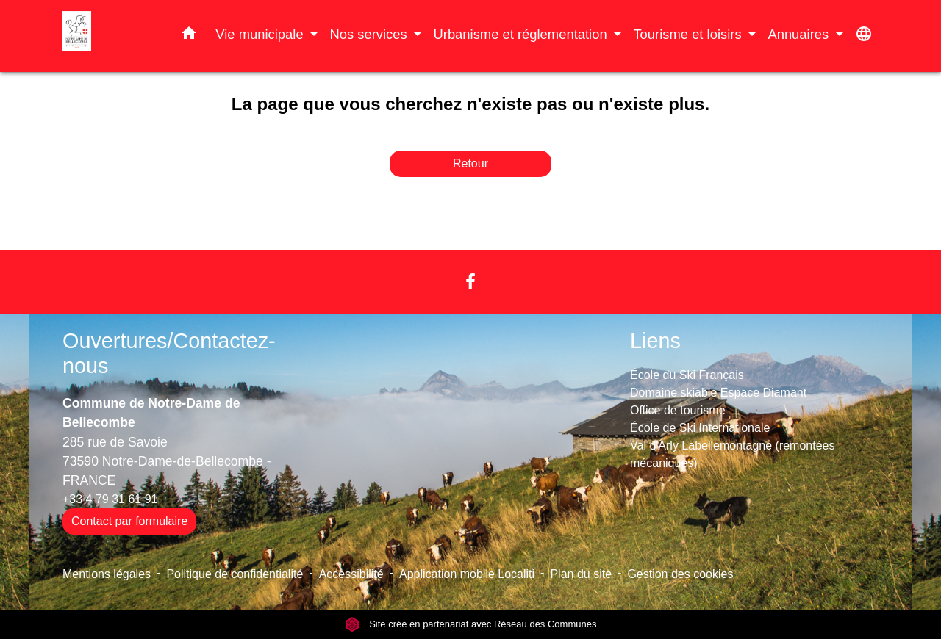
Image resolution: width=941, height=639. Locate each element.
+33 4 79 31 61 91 (109, 499)
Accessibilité (351, 574)
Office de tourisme (678, 410)
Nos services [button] (369, 34)
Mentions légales (106, 574)
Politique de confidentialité (234, 574)
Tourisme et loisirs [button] (689, 34)
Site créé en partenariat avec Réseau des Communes (471, 623)
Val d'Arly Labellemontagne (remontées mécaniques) (732, 454)
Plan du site (581, 574)
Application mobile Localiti (466, 574)
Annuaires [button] (800, 34)
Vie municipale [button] (261, 34)
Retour (470, 163)
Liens (655, 341)
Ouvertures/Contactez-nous (169, 353)
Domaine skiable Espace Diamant (718, 392)
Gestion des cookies (680, 574)
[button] (189, 36)
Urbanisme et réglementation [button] (521, 34)
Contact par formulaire (129, 521)
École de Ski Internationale (700, 428)
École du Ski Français (687, 375)
